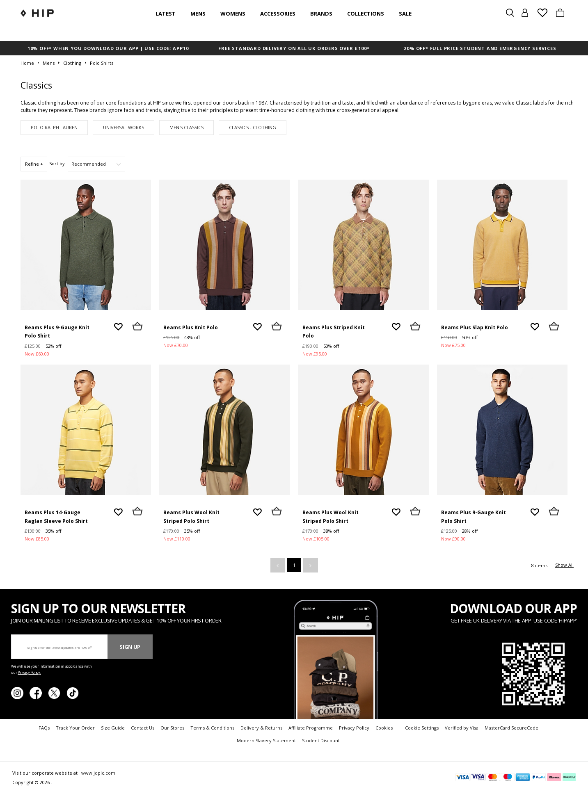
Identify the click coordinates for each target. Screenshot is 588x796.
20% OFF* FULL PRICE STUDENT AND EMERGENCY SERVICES (480, 48)
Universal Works (123, 127)
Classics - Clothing (252, 127)
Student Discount (321, 740)
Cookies (384, 728)
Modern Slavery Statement (266, 740)
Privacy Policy (354, 728)
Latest (166, 13)
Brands (321, 13)
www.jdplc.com (97, 773)
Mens (198, 13)
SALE (405, 13)
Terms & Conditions (212, 728)
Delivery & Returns (261, 728)
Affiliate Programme (310, 728)
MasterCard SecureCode (511, 728)
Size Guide (113, 728)
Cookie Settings (422, 728)
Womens (232, 13)
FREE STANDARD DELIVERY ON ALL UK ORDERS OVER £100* (293, 48)
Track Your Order (75, 728)
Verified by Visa (461, 728)
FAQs (44, 728)
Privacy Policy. (29, 672)
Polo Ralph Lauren (54, 127)
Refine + (34, 164)
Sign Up (129, 646)
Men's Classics (186, 127)
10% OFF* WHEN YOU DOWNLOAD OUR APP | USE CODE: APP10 (108, 48)
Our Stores (172, 728)
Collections (365, 13)
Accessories (277, 13)
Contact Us (142, 728)
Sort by (57, 163)
